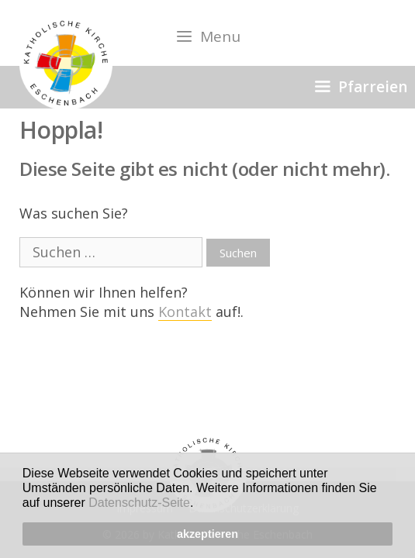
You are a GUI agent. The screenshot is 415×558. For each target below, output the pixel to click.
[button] (199, 504)
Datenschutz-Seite (139, 502)
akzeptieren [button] (207, 534)
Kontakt (185, 311)
